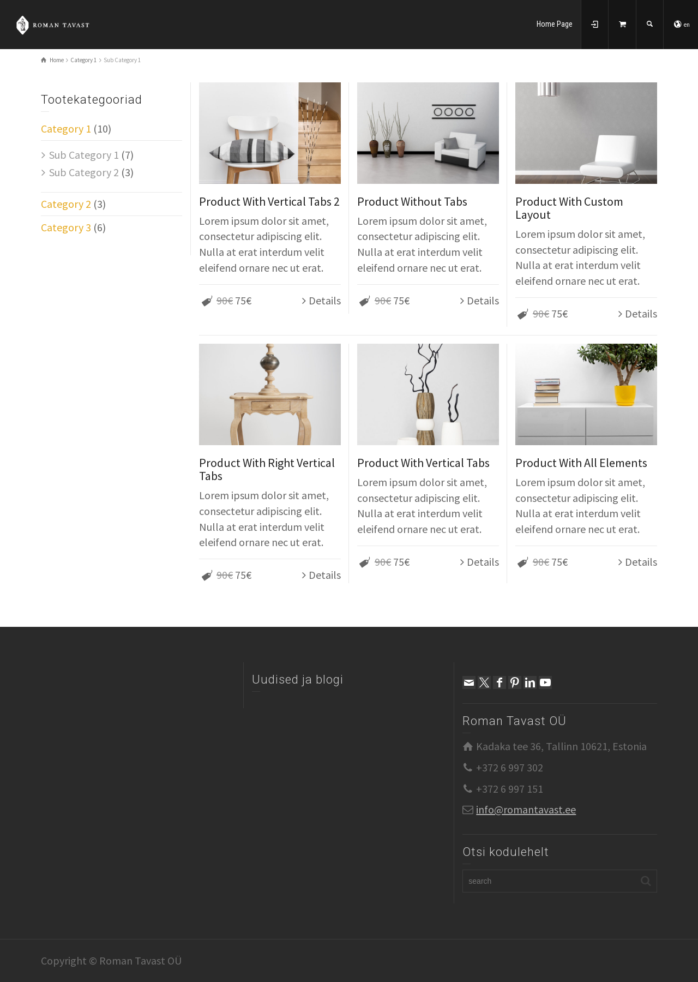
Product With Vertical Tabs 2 (269, 201)
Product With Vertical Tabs (423, 462)
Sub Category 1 (84, 154)
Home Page (555, 24)
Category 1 (66, 128)
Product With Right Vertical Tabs (267, 469)
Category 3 (66, 227)
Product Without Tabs (412, 201)
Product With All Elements (581, 462)
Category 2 (66, 204)
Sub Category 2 (84, 172)
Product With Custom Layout (569, 208)
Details (325, 300)
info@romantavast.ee (526, 809)
